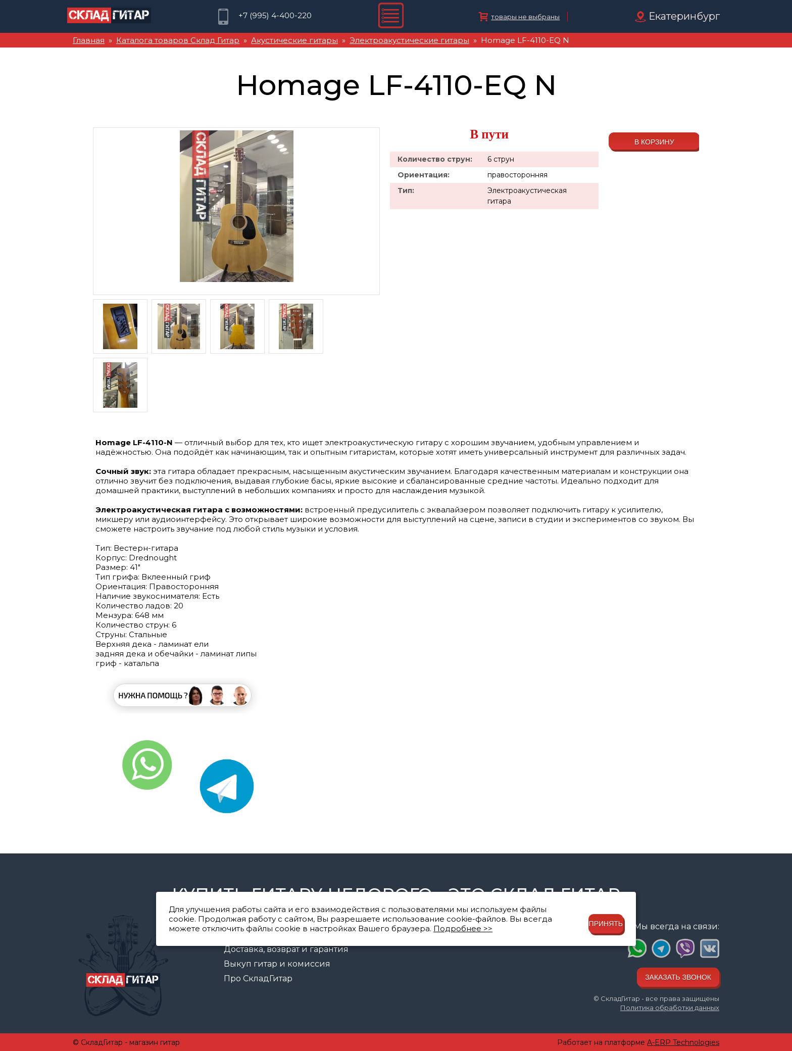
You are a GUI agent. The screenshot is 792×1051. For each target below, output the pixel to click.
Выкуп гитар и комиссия (277, 964)
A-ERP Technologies (683, 1042)
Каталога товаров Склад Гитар (177, 40)
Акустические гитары (294, 40)
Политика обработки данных (669, 1008)
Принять (606, 924)
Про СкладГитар (258, 978)
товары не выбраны (525, 17)
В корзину (654, 142)
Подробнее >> (462, 928)
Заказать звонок (678, 977)
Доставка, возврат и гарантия (286, 949)
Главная (89, 40)
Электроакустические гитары (409, 40)
